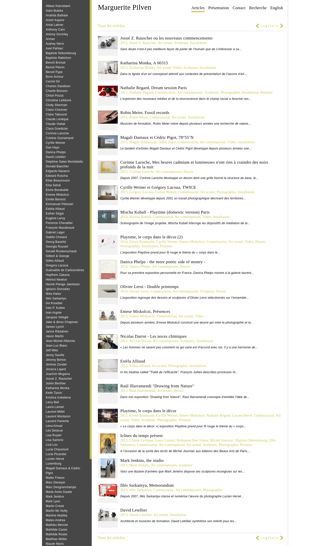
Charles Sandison (58, 86)
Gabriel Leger (55, 232)
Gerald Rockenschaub (61, 251)
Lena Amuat (54, 426)
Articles (198, 8)
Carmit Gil (53, 81)
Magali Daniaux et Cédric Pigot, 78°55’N (157, 137)
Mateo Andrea (55, 520)
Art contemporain (190, 92)
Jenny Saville (55, 355)
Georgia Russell (57, 246)
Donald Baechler (57, 166)
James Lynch (55, 326)
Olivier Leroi (139, 291)
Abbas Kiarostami (58, 6)
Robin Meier (138, 117)
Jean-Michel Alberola (60, 341)
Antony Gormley (57, 34)
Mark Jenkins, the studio (142, 460)
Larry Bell (52, 402)
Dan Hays (52, 147)
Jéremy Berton (56, 360)
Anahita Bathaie (57, 15)
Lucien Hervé (55, 459)
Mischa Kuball (140, 217)
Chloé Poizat (55, 95)
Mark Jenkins (55, 496)
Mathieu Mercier (57, 525)
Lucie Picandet (56, 454)
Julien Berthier (56, 383)
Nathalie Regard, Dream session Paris (153, 87)
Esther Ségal (55, 213)
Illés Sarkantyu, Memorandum (147, 485)
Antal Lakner (54, 25)
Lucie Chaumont (57, 449)
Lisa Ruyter (54, 435)
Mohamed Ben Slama (192, 440)
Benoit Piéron (55, 67)
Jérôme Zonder (56, 364)
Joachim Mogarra (58, 374)
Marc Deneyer (55, 482)
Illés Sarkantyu (56, 298)
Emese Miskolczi (57, 194)
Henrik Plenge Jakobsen (63, 284)
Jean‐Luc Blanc (56, 345)
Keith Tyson (54, 393)
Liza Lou (52, 444)
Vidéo (177, 68)
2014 (123, 217)
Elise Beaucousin (58, 180)
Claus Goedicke (57, 128)
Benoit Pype (54, 72)
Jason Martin (55, 336)
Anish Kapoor (55, 20)
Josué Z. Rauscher (59, 378)
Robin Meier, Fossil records (144, 112)
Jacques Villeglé (57, 317)
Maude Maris (55, 544)
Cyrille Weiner (55, 143)
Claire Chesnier (56, 109)
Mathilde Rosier (57, 534)
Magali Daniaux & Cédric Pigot (152, 142)
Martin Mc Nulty (57, 510)
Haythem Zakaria (58, 275)
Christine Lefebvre (58, 100)
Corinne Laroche (57, 133)
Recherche (258, 8)
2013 (123, 316)
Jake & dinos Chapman (62, 322)
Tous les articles (111, 26)
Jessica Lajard (56, 369)
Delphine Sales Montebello (64, 161)
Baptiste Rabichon (58, 58)
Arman (50, 39)
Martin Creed (55, 506)
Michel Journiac (222, 440)
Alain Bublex (54, 10)
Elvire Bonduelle (57, 190)
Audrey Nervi (55, 43)
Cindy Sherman (56, 105)
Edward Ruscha (57, 176)
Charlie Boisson (57, 91)
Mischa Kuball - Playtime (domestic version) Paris (164, 212)
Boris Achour (55, 76)
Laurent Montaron (58, 416)
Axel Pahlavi (54, 48)
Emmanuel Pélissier (59, 204)
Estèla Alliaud (55, 209)
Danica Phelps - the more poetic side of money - (162, 261)
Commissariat (165, 92)
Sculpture (181, 43)
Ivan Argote (54, 312)
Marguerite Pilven (124, 7)
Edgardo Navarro (58, 171)
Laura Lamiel (55, 407)
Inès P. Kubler (55, 308)
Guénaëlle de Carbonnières (65, 270)
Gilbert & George (57, 256)
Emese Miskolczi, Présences (145, 311)
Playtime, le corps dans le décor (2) (151, 237)
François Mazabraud (60, 227)
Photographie (230, 92)
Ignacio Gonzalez (58, 289)
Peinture (266, 92)
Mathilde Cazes (56, 529)
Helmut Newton (56, 279)
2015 (123, 43)
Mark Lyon (53, 501)
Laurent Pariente (57, 421)
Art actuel (165, 43)
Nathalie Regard (141, 92)
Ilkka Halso (53, 293)
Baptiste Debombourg (61, 53)
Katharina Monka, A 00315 (144, 63)
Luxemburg (53, 463)
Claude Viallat (55, 124)
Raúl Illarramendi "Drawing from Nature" (157, 386)
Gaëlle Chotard (56, 237)
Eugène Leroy (55, 218)
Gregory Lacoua (57, 265)
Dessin (188, 172)
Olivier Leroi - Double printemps (149, 286)
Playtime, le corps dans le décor (148, 410)
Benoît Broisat (56, 62)
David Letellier (56, 157)
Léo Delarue (54, 430)
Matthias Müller (56, 539)
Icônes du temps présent (141, 435)
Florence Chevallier (59, 223)
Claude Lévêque (57, 119)
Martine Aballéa (56, 515)
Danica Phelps (56, 152)
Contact (239, 8)
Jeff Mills (52, 350)
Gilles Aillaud (55, 260)
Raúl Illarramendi (142, 391)
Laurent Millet (55, 411)
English (276, 8)
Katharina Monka (57, 388)
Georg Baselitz (56, 242)
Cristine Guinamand (59, 138)
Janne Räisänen (57, 331)
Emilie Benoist (56, 199)
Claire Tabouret (56, 114)
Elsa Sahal (53, 185)
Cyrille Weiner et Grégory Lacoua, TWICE (158, 187)
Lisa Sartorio (54, 440)
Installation (198, 43)
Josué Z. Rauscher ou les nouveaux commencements (166, 38)
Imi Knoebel (54, 303)
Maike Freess (55, 477)
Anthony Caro (55, 29)
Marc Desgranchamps (61, 487)
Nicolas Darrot (140, 341)
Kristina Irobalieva (58, 397)
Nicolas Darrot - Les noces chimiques (153, 336)
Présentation (218, 8)
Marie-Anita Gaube (59, 492)
